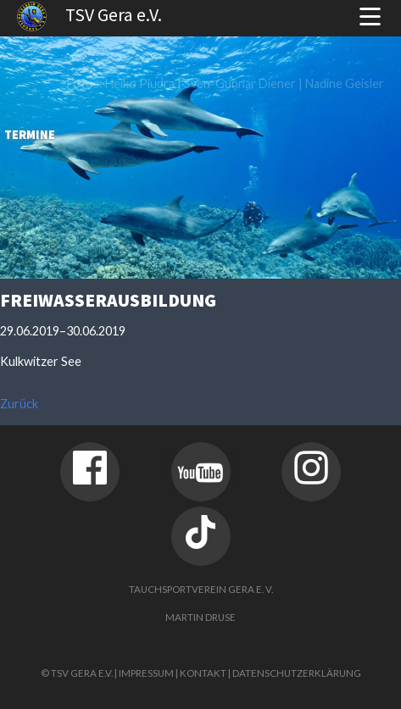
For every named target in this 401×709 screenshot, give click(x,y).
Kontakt (203, 673)
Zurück (19, 403)
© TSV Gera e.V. (77, 673)
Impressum (146, 673)
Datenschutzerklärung (296, 673)
